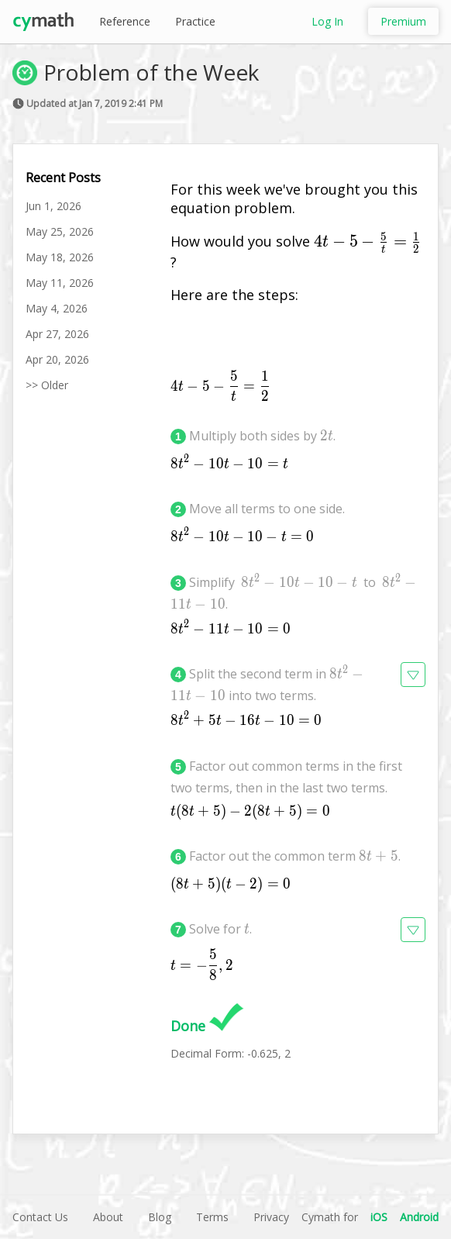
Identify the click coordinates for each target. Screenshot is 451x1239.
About (108, 1217)
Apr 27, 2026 (57, 333)
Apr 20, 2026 (57, 359)
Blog (159, 1217)
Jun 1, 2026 (53, 205)
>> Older (47, 385)
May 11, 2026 (60, 282)
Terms (212, 1217)
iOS (378, 1217)
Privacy (271, 1217)
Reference (124, 21)
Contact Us (40, 1217)
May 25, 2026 (60, 231)
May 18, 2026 (60, 257)
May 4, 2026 (57, 308)
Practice (195, 21)
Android (419, 1217)
